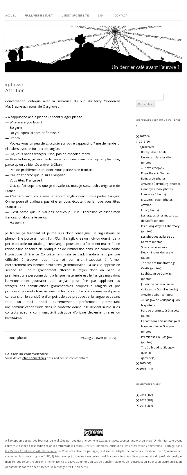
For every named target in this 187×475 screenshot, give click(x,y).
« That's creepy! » (152, 168)
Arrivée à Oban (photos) (157, 295)
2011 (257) (144, 405)
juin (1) (144, 353)
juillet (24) (146, 147)
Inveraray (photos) (153, 194)
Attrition (146, 205)
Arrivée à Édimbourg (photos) (160, 184)
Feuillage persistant (39, 15)
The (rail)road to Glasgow (157, 347)
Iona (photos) (17, 338)
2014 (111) (144, 368)
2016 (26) (143, 141)
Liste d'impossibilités (75, 15)
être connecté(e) (34, 358)
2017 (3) (142, 136)
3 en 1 (102, 15)
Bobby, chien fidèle (154, 152)
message (59, 467)
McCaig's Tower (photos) (100, 338)
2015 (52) (143, 363)
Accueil (10, 15)
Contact (121, 15)
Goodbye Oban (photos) (157, 189)
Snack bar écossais (154, 247)
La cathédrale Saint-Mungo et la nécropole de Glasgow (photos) (160, 326)
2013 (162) (144, 395)
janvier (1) (146, 358)
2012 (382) (144, 400)
